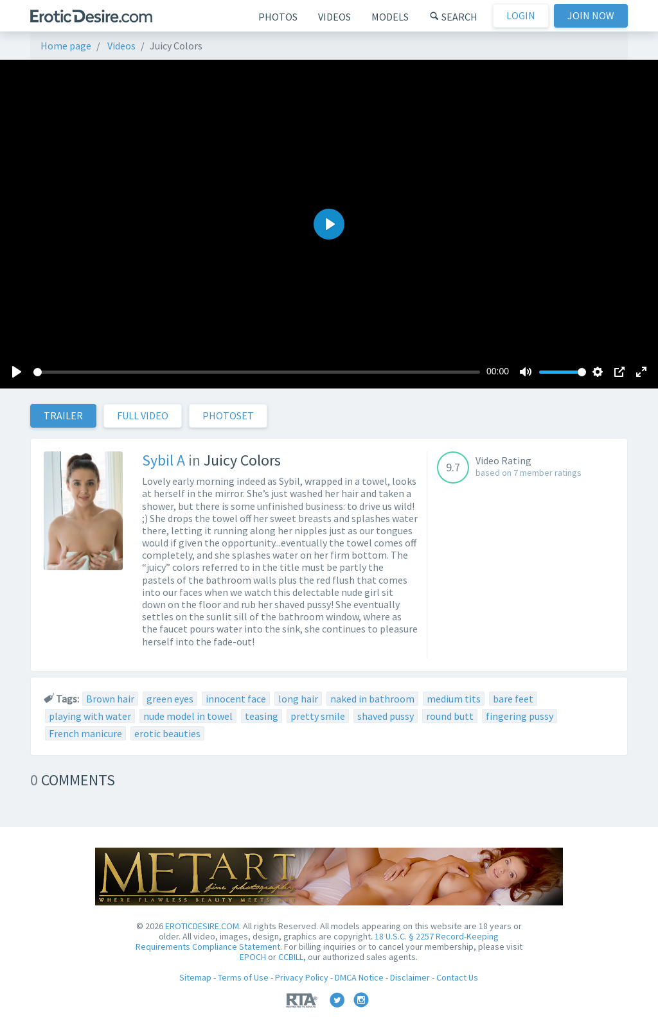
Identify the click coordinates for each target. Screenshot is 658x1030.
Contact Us (457, 977)
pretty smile (317, 716)
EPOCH (253, 957)
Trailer (63, 415)
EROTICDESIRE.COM (202, 926)
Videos (334, 16)
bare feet (513, 698)
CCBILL (290, 957)
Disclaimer (410, 977)
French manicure (85, 733)
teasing (261, 716)
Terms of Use (243, 977)
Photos (278, 16)
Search (453, 16)
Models (390, 16)
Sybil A (163, 460)
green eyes (170, 698)
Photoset (228, 415)
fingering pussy (519, 716)
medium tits (454, 698)
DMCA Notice (359, 977)
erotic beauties (167, 733)
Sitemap (195, 977)
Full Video (142, 415)
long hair (298, 698)
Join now (590, 15)
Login (520, 15)
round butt (450, 716)
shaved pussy (385, 716)
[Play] (16, 372)
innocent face (236, 698)
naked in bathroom (372, 698)
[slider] (256, 372)
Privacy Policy (301, 977)
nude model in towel (188, 716)
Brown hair (110, 698)
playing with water (90, 716)
